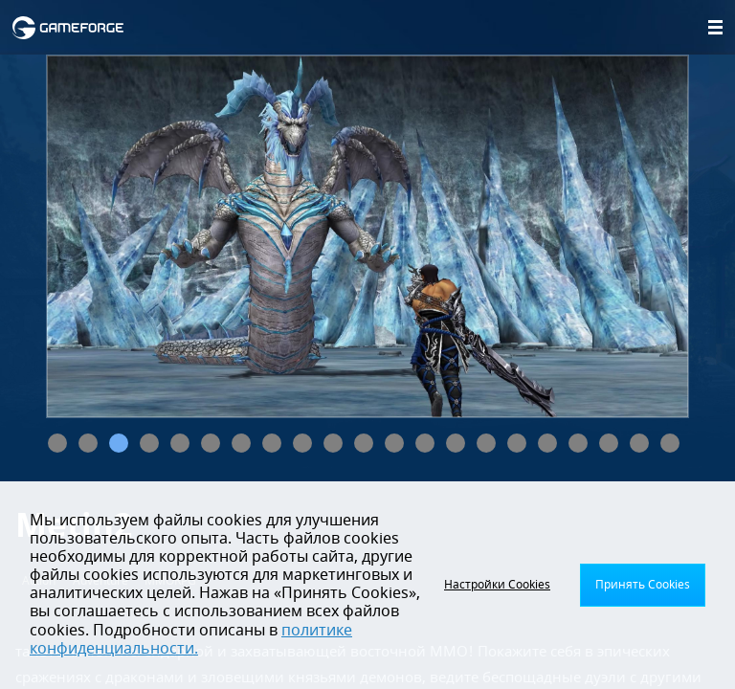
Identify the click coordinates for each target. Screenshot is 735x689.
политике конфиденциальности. (191, 639)
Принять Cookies (642, 584)
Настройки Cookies (497, 584)
